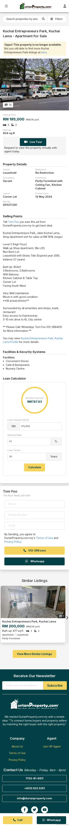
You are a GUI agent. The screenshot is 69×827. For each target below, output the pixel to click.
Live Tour (33, 141)
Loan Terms (14, 450)
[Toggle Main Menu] (6, 6)
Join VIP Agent (52, 746)
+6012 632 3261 (34, 788)
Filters (56, 18)
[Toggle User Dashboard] (65, 6)
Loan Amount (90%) (18, 420)
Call (17, 820)
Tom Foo (13, 221)
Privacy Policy (12, 541)
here (44, 52)
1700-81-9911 (34, 778)
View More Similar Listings (34, 653)
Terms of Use (44, 537)
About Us (17, 746)
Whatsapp (34, 561)
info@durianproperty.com (34, 798)
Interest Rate (14, 435)
